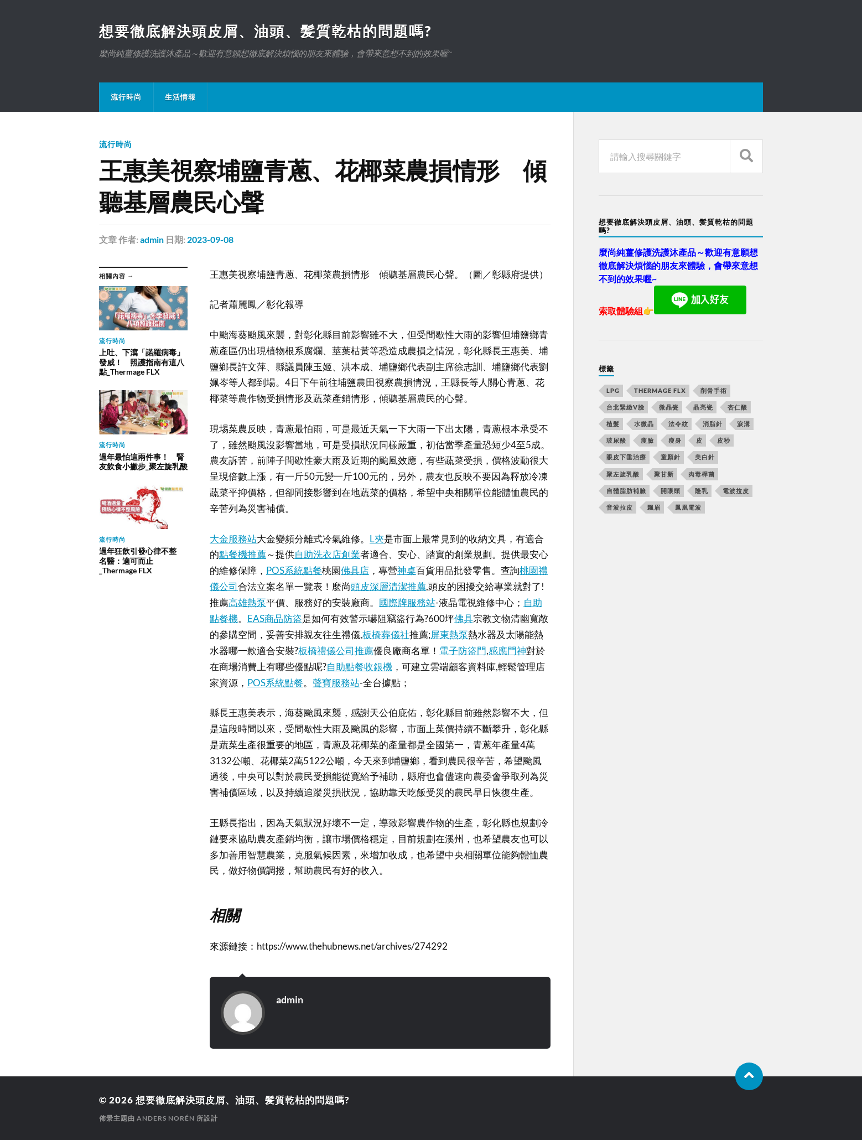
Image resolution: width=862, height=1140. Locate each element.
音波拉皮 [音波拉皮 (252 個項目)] (619, 507)
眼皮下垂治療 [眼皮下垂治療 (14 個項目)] (626, 456)
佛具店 (355, 570)
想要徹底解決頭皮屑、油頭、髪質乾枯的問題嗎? (265, 31)
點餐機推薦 (242, 554)
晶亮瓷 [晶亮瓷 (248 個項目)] (703, 407)
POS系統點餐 (294, 570)
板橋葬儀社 (385, 634)
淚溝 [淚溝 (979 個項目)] (743, 423)
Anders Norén (166, 1118)
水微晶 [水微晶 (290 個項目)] (644, 423)
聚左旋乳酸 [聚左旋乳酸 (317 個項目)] (623, 474)
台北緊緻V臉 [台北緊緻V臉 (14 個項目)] (625, 407)
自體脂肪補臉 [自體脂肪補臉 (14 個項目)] (626, 490)
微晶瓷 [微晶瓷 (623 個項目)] (669, 407)
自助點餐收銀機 (359, 666)
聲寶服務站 (336, 682)
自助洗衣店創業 (327, 554)
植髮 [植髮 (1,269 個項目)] (613, 423)
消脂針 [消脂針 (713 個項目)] (713, 423)
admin (152, 239)
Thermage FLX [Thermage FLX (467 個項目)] (660, 390)
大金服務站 (233, 539)
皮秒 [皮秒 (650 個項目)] (723, 440)
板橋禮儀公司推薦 (335, 650)
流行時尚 (126, 96)
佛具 (463, 618)
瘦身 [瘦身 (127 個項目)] (675, 440)
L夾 (377, 539)
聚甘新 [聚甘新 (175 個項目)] (664, 474)
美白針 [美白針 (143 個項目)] (705, 456)
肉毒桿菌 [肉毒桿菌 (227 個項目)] (701, 474)
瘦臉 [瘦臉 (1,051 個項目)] (647, 440)
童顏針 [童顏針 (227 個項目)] (671, 456)
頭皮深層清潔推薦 (388, 586)
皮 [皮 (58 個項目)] (699, 440)
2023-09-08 (210, 239)
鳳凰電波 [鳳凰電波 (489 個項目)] (688, 507)
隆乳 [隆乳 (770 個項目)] (701, 490)
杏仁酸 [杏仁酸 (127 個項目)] (737, 407)
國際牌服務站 (407, 602)
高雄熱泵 (247, 602)
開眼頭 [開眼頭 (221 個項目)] (671, 490)
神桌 (406, 570)
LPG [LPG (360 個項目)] (613, 390)
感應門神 (507, 650)
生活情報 (180, 96)
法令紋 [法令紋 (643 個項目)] (678, 423)
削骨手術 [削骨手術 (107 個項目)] (713, 390)
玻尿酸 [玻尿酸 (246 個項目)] (616, 440)
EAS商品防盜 (274, 618)
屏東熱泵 (449, 634)
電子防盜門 (462, 650)
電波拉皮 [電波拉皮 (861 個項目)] (736, 490)
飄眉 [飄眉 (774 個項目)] (654, 507)
